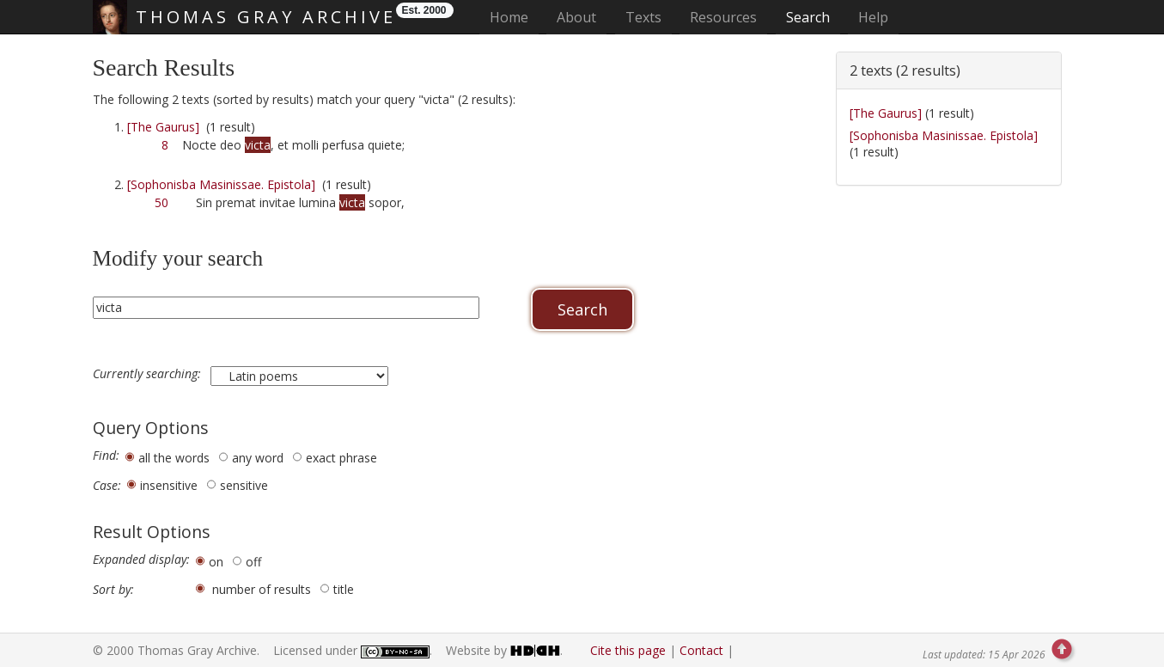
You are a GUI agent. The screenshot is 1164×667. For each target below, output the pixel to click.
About (576, 17)
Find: (106, 455)
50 (161, 202)
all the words (174, 458)
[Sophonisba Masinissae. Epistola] (221, 184)
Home (514, 17)
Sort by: (113, 589)
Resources (723, 17)
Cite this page (628, 650)
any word (257, 458)
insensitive (169, 485)
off (253, 562)
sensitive (244, 485)
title (343, 589)
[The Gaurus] (163, 127)
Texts (643, 17)
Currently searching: (148, 374)
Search (808, 17)
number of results (261, 589)
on (216, 562)
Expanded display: (141, 559)
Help (873, 17)
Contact (701, 650)
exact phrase (341, 458)
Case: (107, 485)
